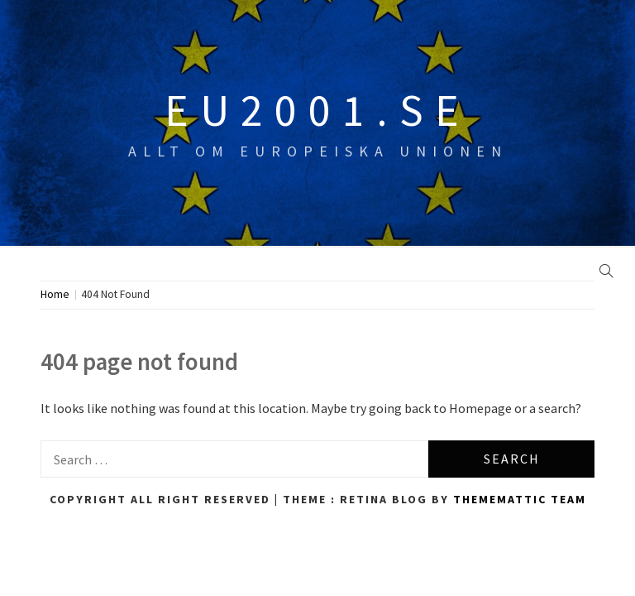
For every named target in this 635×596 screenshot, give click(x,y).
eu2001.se (317, 110)
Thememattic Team (519, 499)
